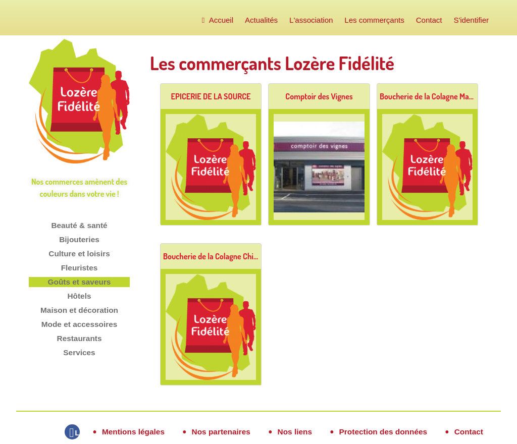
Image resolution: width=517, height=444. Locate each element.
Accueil (217, 20)
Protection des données (383, 431)
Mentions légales (133, 431)
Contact (429, 20)
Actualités (261, 20)
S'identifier (471, 20)
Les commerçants (374, 20)
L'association (311, 20)
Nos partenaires (221, 431)
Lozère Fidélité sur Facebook (77, 432)
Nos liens (295, 431)
